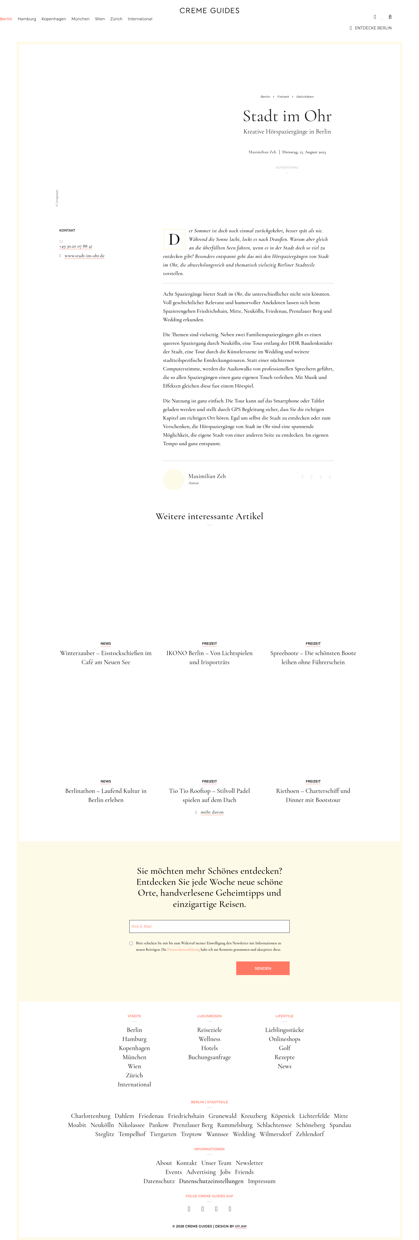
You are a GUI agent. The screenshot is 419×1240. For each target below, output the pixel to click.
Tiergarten (163, 1134)
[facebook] (189, 1210)
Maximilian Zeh (262, 152)
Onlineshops (284, 1039)
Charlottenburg (90, 1116)
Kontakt (186, 1163)
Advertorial (287, 167)
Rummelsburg (235, 1125)
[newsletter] (230, 1210)
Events (173, 1172)
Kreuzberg (254, 1116)
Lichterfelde (314, 1116)
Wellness (209, 1039)
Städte (35, 16)
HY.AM (241, 1226)
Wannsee (217, 1134)
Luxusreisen (68, 16)
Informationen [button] (209, 1149)
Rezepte (284, 1057)
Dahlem (124, 1116)
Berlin (33, 28)
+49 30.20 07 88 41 (75, 246)
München (108, 28)
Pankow (159, 1125)
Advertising (201, 1172)
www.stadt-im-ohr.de (84, 256)
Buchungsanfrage (209, 1057)
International (167, 28)
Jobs (225, 1172)
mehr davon (212, 812)
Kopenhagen (81, 28)
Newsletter (249, 1163)
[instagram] (203, 1210)
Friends (244, 1172)
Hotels (209, 1048)
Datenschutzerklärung (183, 949)
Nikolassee (131, 1125)
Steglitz (104, 1134)
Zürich (144, 28)
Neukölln (102, 1125)
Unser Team (216, 1163)
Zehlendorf (310, 1134)
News (285, 1066)
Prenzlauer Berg (193, 1125)
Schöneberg (310, 1125)
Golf (284, 1048)
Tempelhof (131, 1134)
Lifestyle (104, 16)
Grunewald (223, 1116)
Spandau (340, 1125)
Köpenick (283, 1116)
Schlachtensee (274, 1125)
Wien (127, 28)
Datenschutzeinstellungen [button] (211, 1181)
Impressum (262, 1181)
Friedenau (151, 1116)
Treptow (191, 1134)
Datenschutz (159, 1181)
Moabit (77, 1125)
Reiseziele (209, 1030)
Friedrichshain (186, 1116)
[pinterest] (216, 1210)
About (164, 1163)
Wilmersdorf (276, 1134)
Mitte (341, 1116)
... (61, 239)
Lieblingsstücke (284, 1030)
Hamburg (54, 28)
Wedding (244, 1134)
